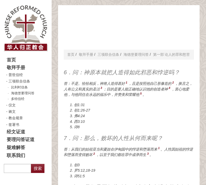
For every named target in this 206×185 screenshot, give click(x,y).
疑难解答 (16, 147)
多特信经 (17, 99)
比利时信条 (19, 87)
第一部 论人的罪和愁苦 (171, 54)
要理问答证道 (20, 139)
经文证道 (16, 131)
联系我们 (16, 155)
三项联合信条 (19, 81)
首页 (11, 59)
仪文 (12, 105)
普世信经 (15, 75)
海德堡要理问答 (22, 93)
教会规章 (15, 118)
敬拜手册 (16, 67)
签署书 (13, 125)
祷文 (12, 111)
